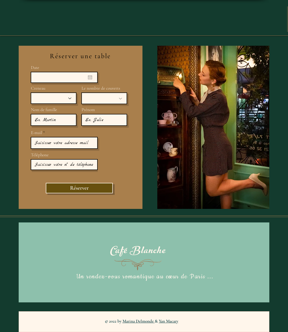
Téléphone (40, 155)
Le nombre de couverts (101, 88)
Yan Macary (168, 321)
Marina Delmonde (139, 321)
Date (35, 67)
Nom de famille (44, 110)
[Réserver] (79, 188)
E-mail (36, 133)
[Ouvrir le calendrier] (90, 77)
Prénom (88, 110)
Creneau (38, 88)
